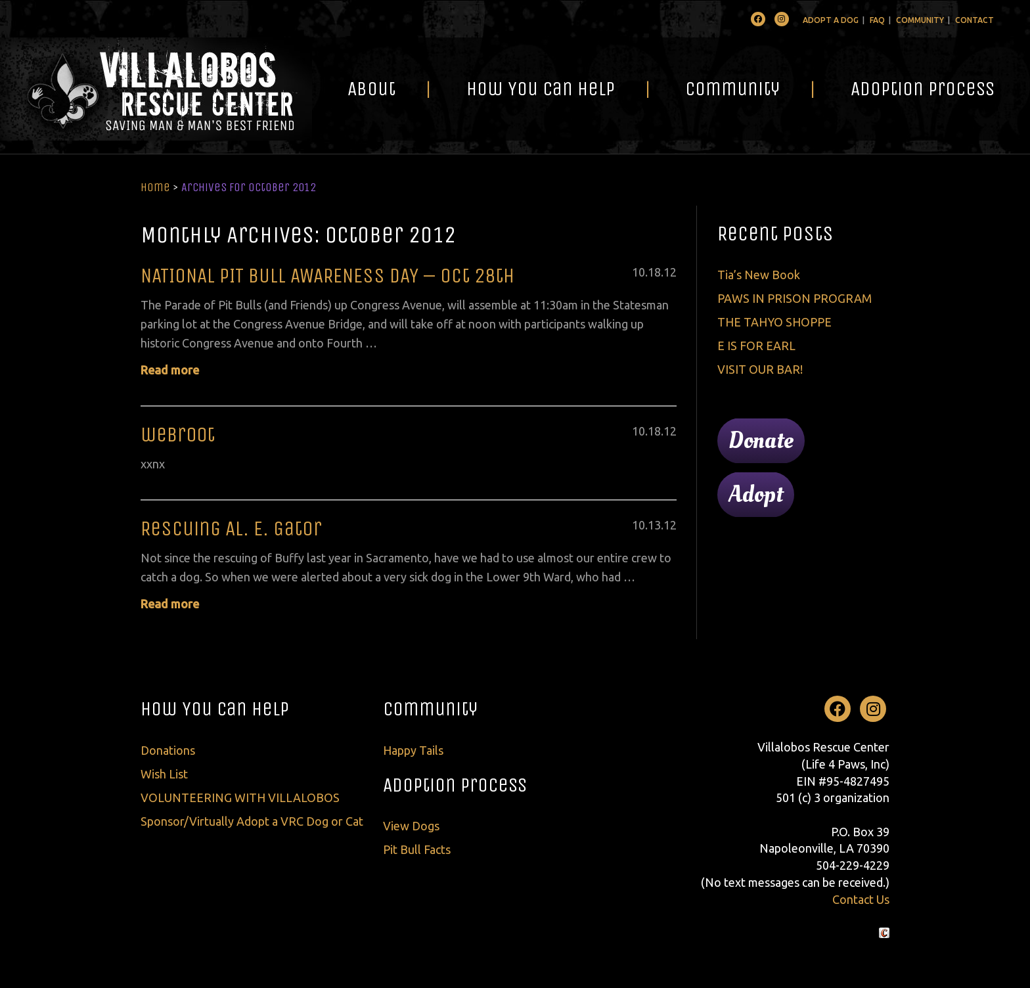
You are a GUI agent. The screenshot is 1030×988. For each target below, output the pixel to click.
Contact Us (860, 899)
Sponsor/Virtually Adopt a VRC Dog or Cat (252, 821)
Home (155, 187)
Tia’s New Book (758, 274)
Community (920, 20)
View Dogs (411, 825)
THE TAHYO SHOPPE (774, 321)
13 (654, 524)
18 (654, 272)
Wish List (164, 773)
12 (670, 272)
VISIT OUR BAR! (760, 369)
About (371, 89)
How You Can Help (540, 89)
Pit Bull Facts (417, 849)
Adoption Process (923, 89)
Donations (168, 750)
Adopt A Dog (831, 20)
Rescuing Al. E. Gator (231, 528)
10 (638, 272)
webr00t (178, 434)
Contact (974, 20)
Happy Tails (413, 750)
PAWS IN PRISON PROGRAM (794, 298)
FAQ (877, 20)
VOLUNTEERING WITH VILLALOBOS (240, 797)
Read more (170, 369)
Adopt (755, 494)
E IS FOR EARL (756, 345)
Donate (761, 440)
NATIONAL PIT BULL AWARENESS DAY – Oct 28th (327, 275)
